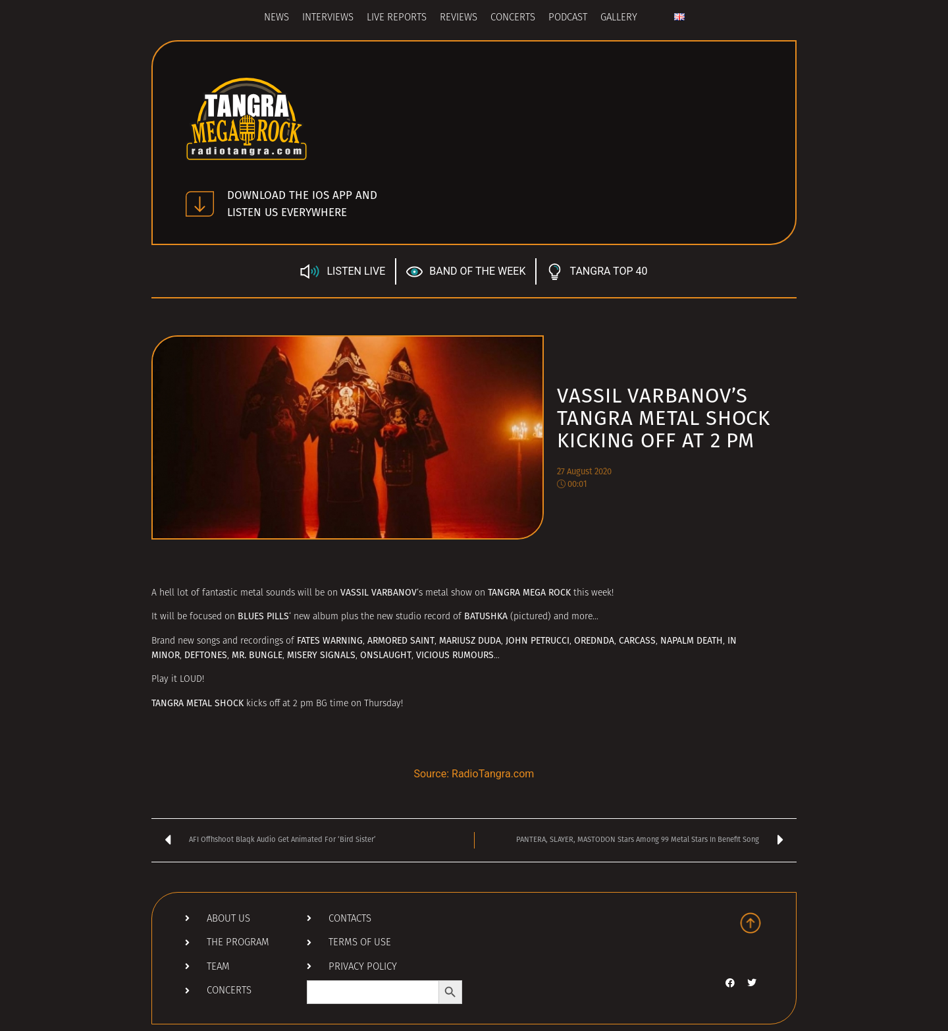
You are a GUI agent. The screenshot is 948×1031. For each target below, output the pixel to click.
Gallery (618, 18)
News (276, 18)
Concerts (512, 18)
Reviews (458, 18)
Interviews (328, 18)
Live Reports (397, 18)
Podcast (567, 18)
